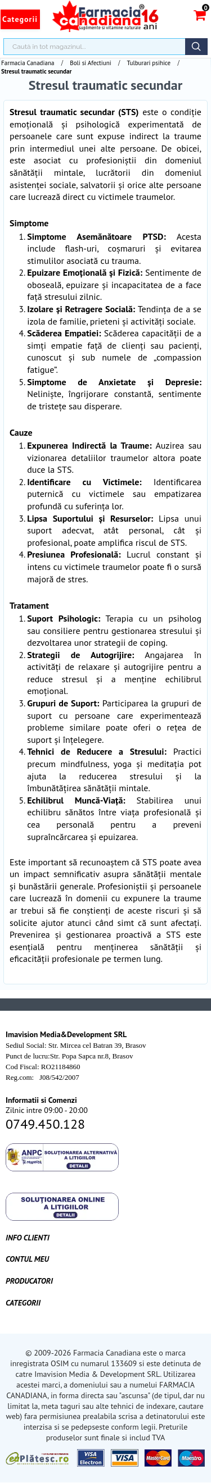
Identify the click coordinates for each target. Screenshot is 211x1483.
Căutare (196, 46)
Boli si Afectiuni (90, 63)
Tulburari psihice (149, 63)
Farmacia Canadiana (27, 63)
